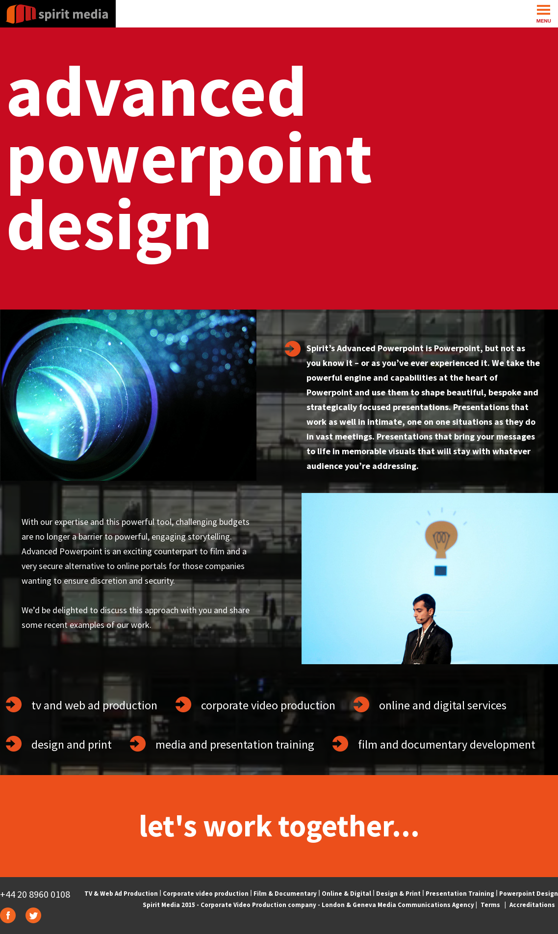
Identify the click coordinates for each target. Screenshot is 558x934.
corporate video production (268, 705)
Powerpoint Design (528, 893)
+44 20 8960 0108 (35, 894)
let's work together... (279, 825)
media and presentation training (234, 744)
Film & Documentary (285, 893)
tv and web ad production (94, 705)
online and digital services (443, 705)
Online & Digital (346, 893)
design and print (71, 744)
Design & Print (398, 893)
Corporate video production (206, 893)
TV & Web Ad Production (121, 893)
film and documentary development (446, 744)
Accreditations (532, 905)
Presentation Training (460, 893)
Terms (490, 905)
